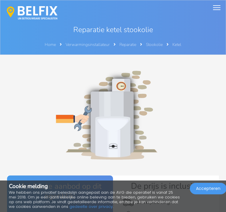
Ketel (176, 44)
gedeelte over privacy (91, 206)
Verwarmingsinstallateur (88, 44)
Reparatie (128, 44)
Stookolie (155, 44)
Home (50, 44)
